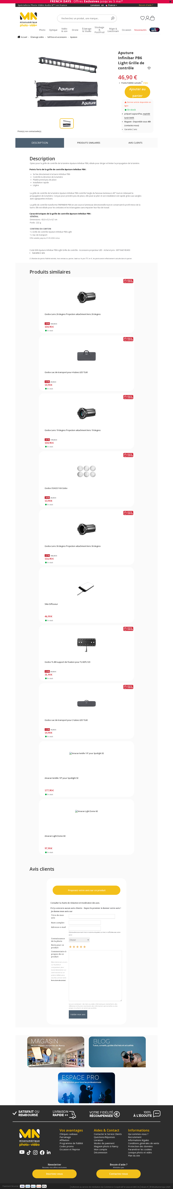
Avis (135, 142)
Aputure (73, 37)
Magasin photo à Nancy (106, 1146)
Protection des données (140, 1146)
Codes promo (67, 1146)
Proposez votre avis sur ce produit (86, 890)
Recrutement (134, 1137)
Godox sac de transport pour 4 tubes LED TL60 (66, 372)
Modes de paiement (104, 1143)
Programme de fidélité (71, 1143)
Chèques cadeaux (69, 1134)
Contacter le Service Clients (108, 1134)
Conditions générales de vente (143, 1143)
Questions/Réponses (104, 1137)
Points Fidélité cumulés (131, 83)
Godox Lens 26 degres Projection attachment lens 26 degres (73, 314)
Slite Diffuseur (51, 604)
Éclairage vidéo (37, 37)
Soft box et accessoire (57, 37)
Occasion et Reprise (70, 1149)
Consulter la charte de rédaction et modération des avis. (75, 903)
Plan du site (134, 1155)
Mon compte (100, 1149)
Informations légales (138, 1140)
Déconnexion (100, 1152)
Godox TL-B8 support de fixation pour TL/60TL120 (67, 662)
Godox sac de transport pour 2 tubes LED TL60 (66, 720)
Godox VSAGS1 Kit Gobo (56, 488)
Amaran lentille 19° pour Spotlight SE (61, 778)
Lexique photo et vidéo (140, 1152)
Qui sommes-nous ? (138, 1134)
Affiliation (64, 1140)
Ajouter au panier (137, 92)
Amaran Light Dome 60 (55, 836)
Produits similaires (88, 142)
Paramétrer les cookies (140, 1149)
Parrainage (65, 1137)
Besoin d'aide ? (146, 5)
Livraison (98, 1140)
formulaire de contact (58, 980)
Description (40, 142)
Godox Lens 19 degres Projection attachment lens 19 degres (73, 430)
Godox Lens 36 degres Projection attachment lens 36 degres (73, 546)
